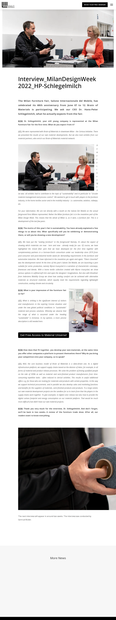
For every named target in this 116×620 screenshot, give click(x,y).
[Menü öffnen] (111, 4)
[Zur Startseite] (8, 4)
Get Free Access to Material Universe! (43, 335)
